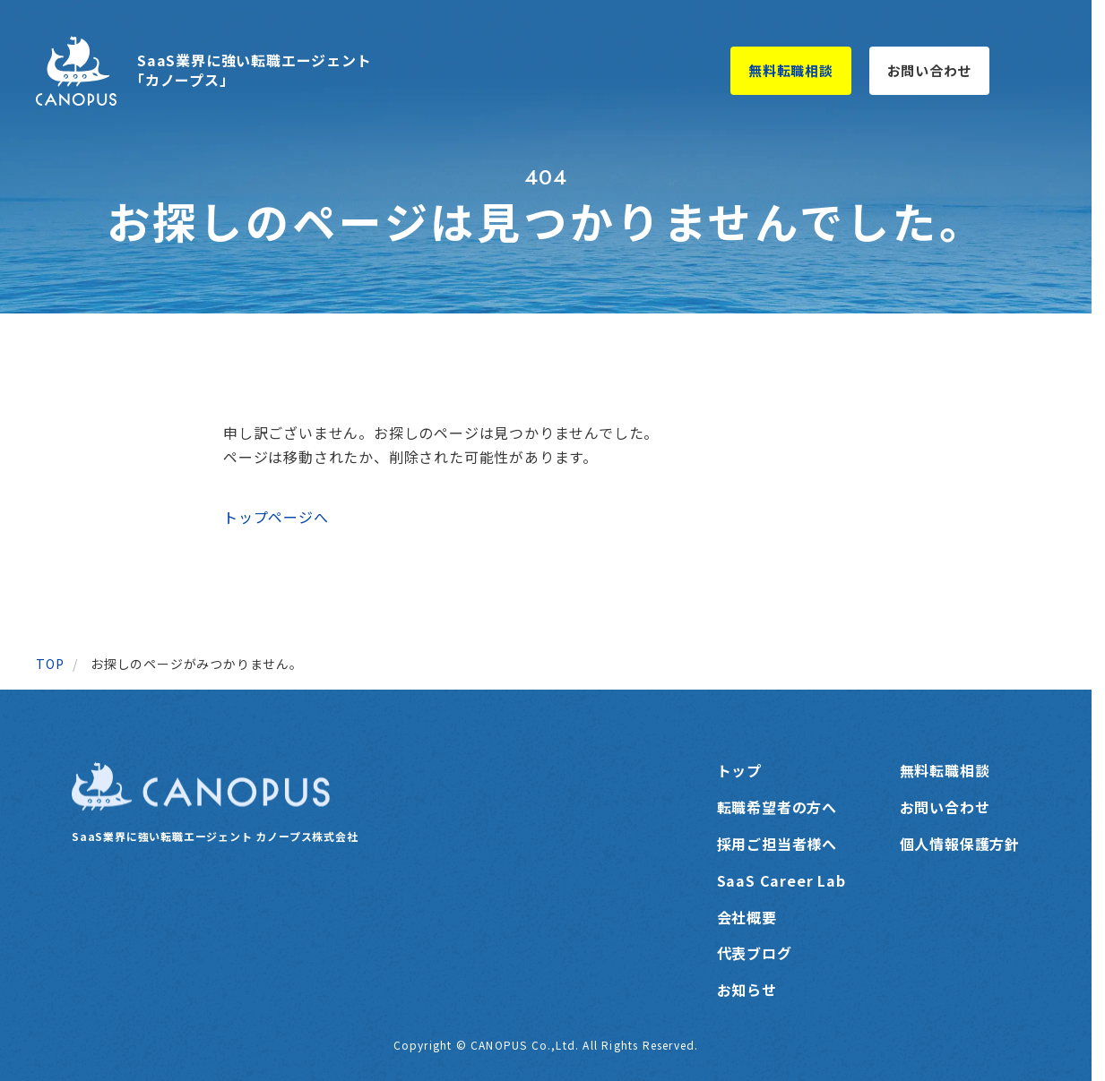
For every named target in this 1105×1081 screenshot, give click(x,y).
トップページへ (276, 517)
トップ (739, 770)
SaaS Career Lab (781, 880)
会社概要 (747, 917)
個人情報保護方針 (960, 843)
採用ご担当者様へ (777, 843)
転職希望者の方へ (777, 807)
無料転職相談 (790, 70)
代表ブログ (754, 953)
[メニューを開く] (1036, 70)
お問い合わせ (929, 70)
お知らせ (747, 989)
